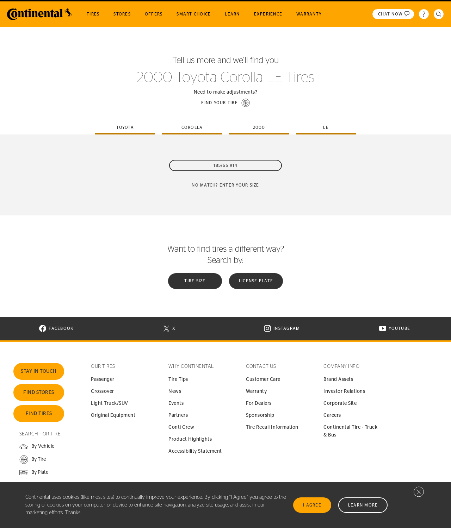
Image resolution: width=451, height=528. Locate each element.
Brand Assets (338, 379)
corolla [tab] (192, 127)
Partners (178, 415)
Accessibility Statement (195, 451)
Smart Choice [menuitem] (194, 14)
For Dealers (259, 403)
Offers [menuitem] (154, 14)
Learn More (363, 505)
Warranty (256, 391)
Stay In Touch (39, 371)
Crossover (102, 391)
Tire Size (194, 281)
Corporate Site (340, 403)
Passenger (103, 379)
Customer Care (263, 379)
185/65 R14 (225, 165)
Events (176, 403)
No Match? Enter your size (225, 185)
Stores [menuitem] (122, 14)
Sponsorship (260, 415)
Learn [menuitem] (232, 14)
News (174, 391)
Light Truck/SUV (109, 403)
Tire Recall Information (272, 427)
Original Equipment (113, 415)
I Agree (312, 505)
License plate (256, 281)
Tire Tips (178, 379)
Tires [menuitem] (93, 14)
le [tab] (326, 127)
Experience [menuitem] (268, 14)
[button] (225, 103)
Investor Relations (344, 391)
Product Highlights (190, 439)
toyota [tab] (125, 127)
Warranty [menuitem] (309, 14)
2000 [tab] (259, 127)
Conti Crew (181, 427)
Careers (332, 415)
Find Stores (38, 392)
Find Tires (39, 413)
